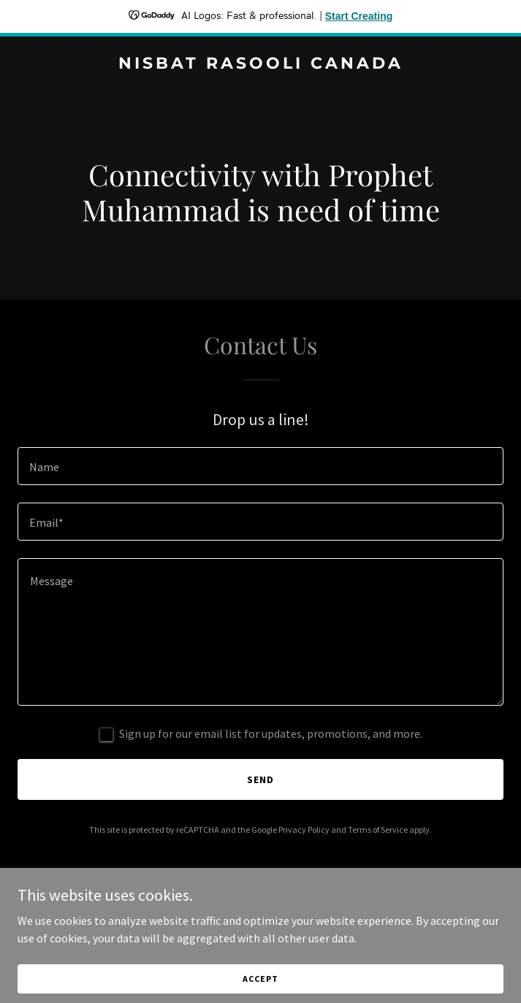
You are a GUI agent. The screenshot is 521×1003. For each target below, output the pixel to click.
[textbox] (260, 466)
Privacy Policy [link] (304, 829)
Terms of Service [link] (378, 829)
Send (260, 779)
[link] (260, 64)
